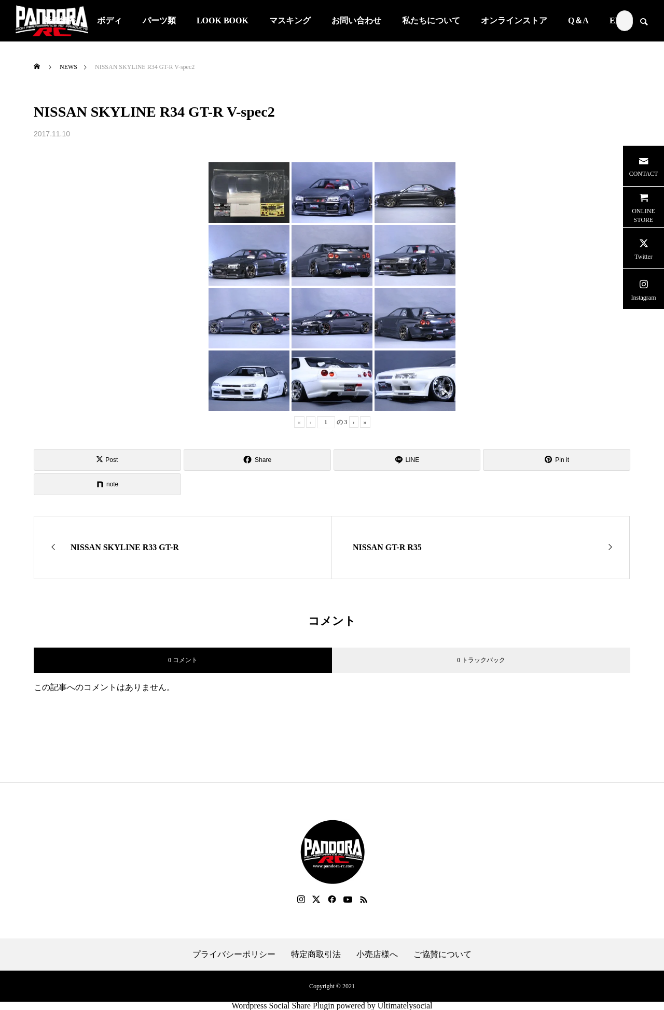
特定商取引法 (316, 954)
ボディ (109, 20)
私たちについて (431, 20)
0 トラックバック (481, 660)
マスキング (290, 20)
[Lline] (407, 460)
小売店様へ (377, 954)
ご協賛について (442, 954)
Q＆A (578, 20)
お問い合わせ (356, 20)
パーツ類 (159, 20)
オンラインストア (514, 20)
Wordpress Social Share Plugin (283, 1005)
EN (615, 20)
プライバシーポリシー (233, 954)
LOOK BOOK (222, 20)
